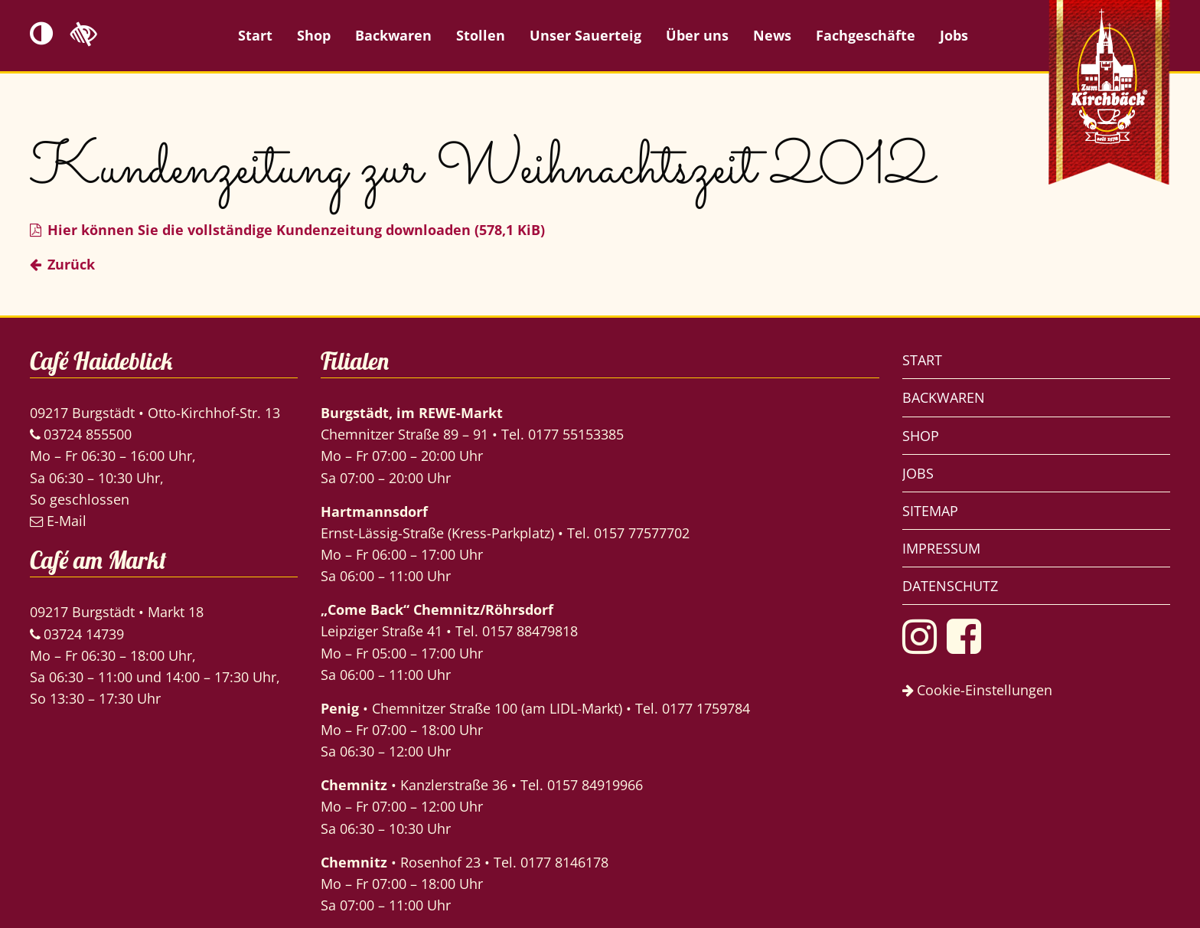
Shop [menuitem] (314, 35)
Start (922, 360)
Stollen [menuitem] (480, 35)
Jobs (918, 473)
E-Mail (58, 520)
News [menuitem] (772, 35)
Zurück (71, 264)
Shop (920, 435)
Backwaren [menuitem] (393, 35)
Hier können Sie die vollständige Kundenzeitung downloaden (296, 230)
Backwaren (943, 397)
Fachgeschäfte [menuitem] (865, 35)
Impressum (941, 548)
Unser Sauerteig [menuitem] (585, 35)
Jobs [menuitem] (954, 35)
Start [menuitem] (255, 35)
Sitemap (930, 511)
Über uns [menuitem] (697, 35)
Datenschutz (950, 586)
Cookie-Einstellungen (977, 690)
